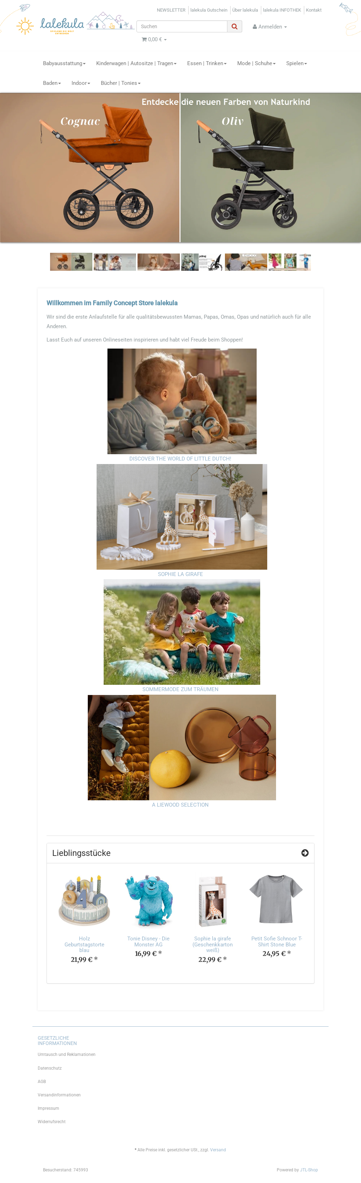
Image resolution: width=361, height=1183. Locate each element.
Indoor (81, 83)
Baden (52, 83)
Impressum (48, 1108)
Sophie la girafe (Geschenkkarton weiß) (212, 944)
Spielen (296, 63)
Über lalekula (245, 10)
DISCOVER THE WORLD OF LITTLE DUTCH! (180, 459)
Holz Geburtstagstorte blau (84, 944)
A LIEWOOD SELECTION (180, 805)
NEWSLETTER (171, 10)
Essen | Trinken (207, 63)
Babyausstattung (64, 63)
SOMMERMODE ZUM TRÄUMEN (180, 689)
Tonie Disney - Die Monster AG (148, 941)
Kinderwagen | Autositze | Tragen (136, 63)
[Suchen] (181, 26)
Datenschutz (50, 1068)
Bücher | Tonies (121, 83)
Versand (218, 1149)
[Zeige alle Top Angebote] (305, 853)
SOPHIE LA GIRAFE (180, 574)
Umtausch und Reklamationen (67, 1054)
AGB (42, 1081)
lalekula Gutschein (208, 10)
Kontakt (314, 10)
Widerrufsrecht (52, 1121)
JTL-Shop (309, 1170)
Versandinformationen (59, 1095)
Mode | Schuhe (256, 63)
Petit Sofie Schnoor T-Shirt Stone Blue (276, 941)
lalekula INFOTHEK (282, 10)
